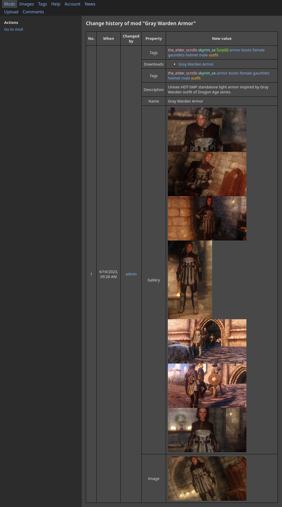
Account (73, 4)
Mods (9, 4)
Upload (11, 12)
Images (26, 4)
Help (55, 4)
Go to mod (13, 29)
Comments (33, 12)
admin (131, 273)
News (90, 4)
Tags (42, 4)
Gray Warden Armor (196, 64)
